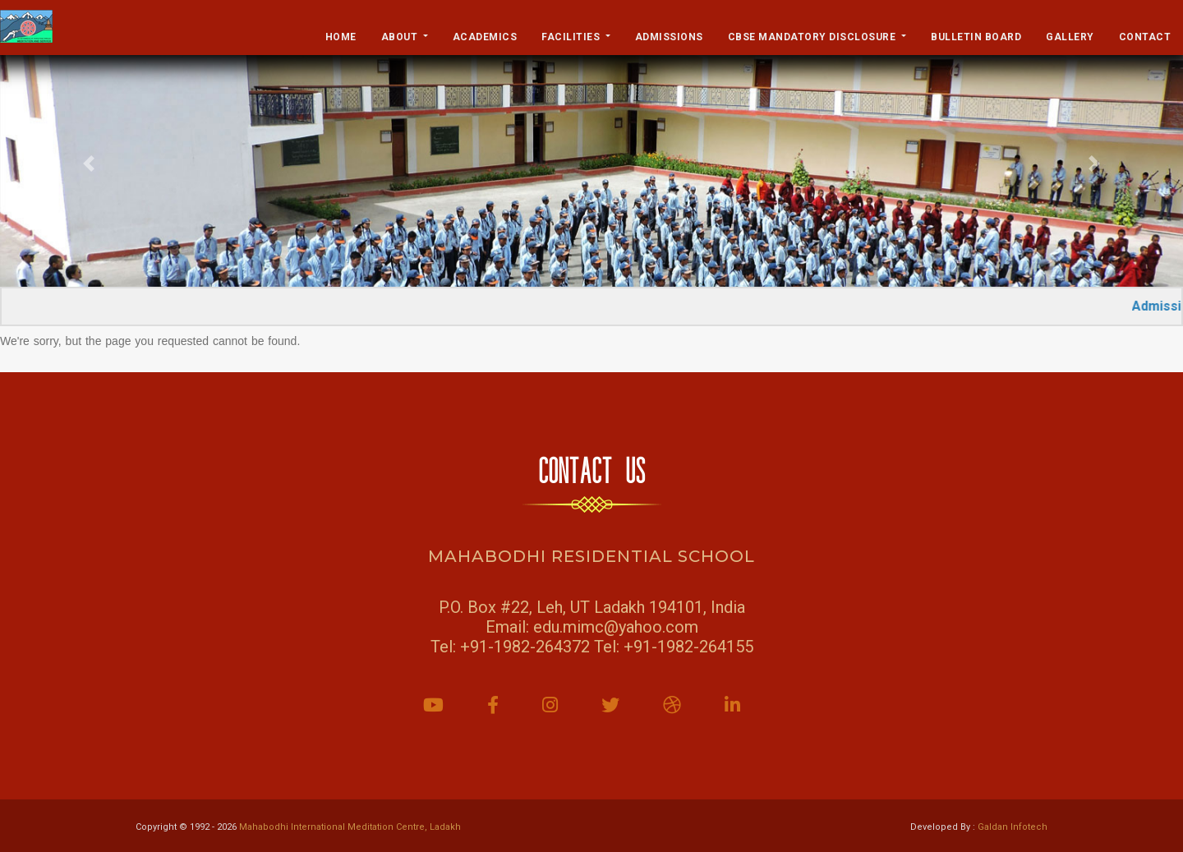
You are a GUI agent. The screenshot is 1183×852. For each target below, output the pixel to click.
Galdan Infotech (1012, 827)
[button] (88, 163)
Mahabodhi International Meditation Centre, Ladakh (350, 827)
